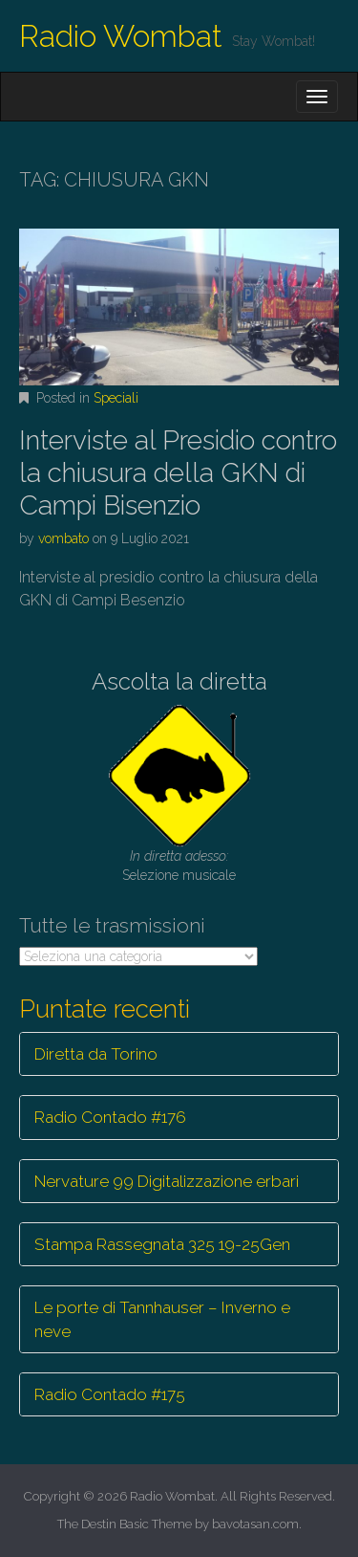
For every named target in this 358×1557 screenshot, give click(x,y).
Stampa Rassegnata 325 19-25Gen (162, 1244)
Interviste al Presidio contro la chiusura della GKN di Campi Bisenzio (178, 472)
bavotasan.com (255, 1524)
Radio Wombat (120, 36)
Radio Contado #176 (110, 1117)
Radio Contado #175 (109, 1394)
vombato (63, 538)
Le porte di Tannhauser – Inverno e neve (162, 1319)
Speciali (116, 398)
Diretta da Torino (96, 1054)
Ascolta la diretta (179, 681)
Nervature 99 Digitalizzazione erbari (166, 1181)
